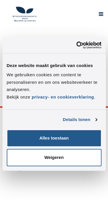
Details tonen (76, 119)
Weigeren (54, 157)
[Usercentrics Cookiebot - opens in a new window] (76, 45)
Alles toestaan (54, 138)
